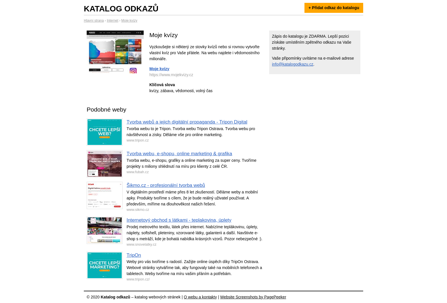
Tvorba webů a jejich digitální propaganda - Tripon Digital (187, 122)
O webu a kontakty (200, 297)
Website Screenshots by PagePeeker (253, 297)
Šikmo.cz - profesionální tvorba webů (166, 185)
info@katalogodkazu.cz (292, 64)
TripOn (134, 255)
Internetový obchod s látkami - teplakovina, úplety (179, 220)
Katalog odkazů (121, 8)
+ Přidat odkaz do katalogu (333, 7)
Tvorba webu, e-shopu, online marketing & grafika (179, 153)
